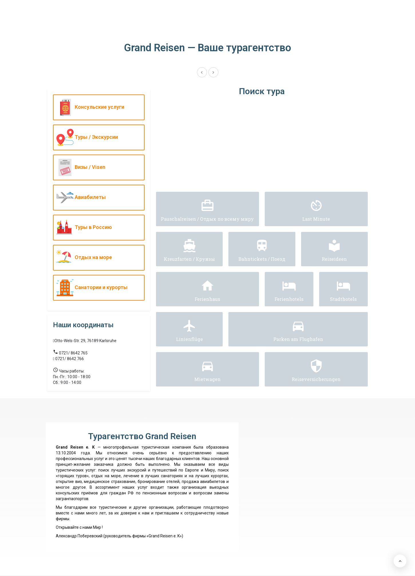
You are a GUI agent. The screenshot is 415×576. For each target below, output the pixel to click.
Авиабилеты (97, 197)
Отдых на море (97, 257)
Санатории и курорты (97, 287)
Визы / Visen (97, 167)
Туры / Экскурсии (97, 137)
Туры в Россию (97, 227)
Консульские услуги (97, 107)
